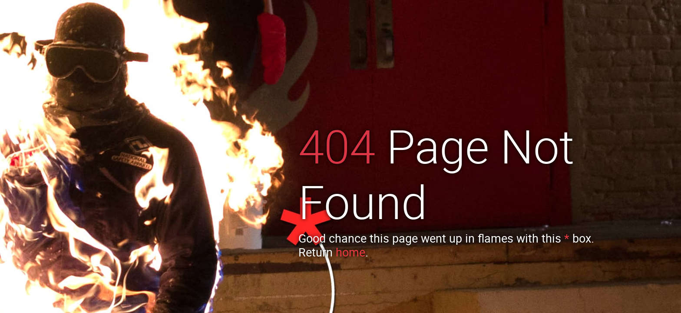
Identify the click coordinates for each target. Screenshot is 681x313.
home (350, 252)
